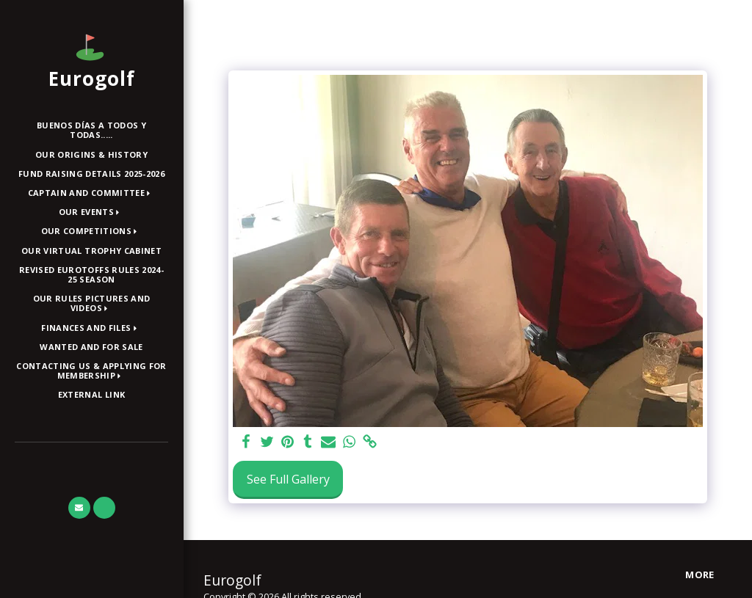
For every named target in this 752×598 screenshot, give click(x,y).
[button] (92, 193)
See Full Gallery (288, 479)
